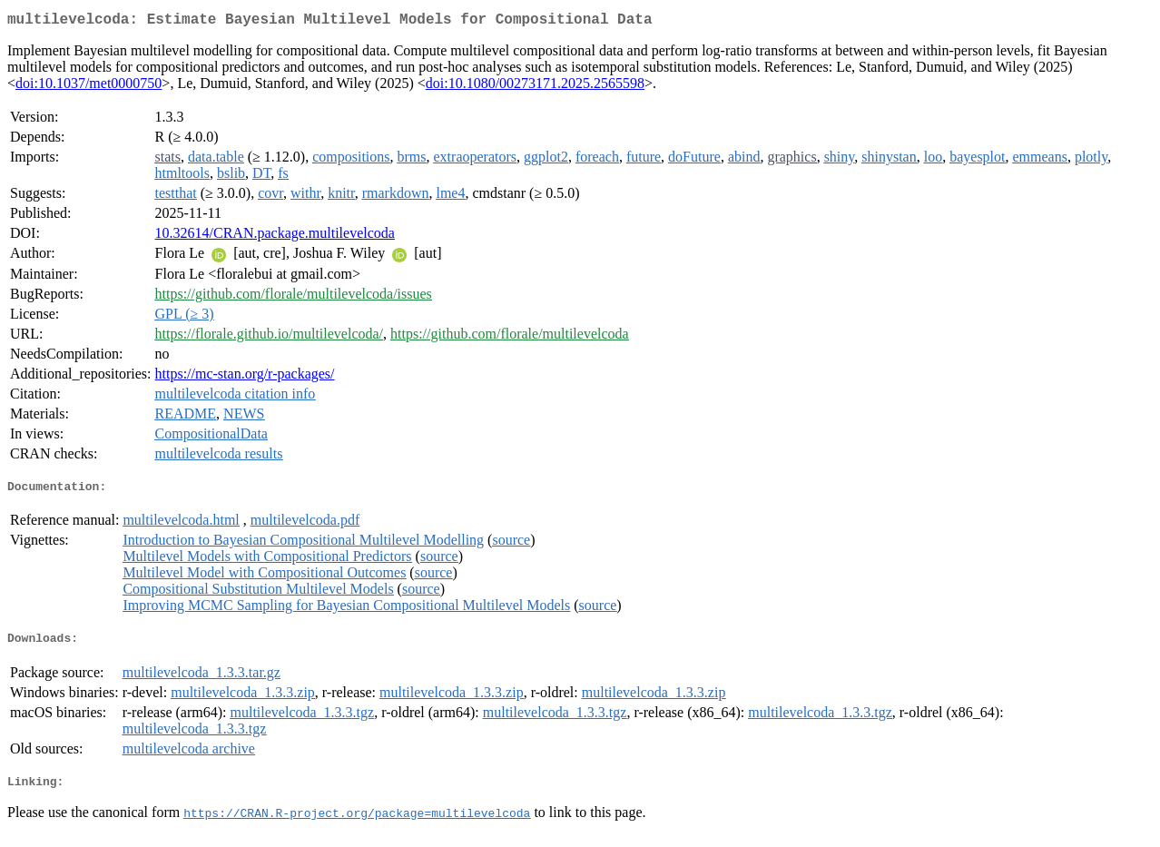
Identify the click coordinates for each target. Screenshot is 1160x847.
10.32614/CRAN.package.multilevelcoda (275, 236)
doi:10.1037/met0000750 (88, 86)
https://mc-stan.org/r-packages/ (245, 377)
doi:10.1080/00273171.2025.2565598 (535, 86)
